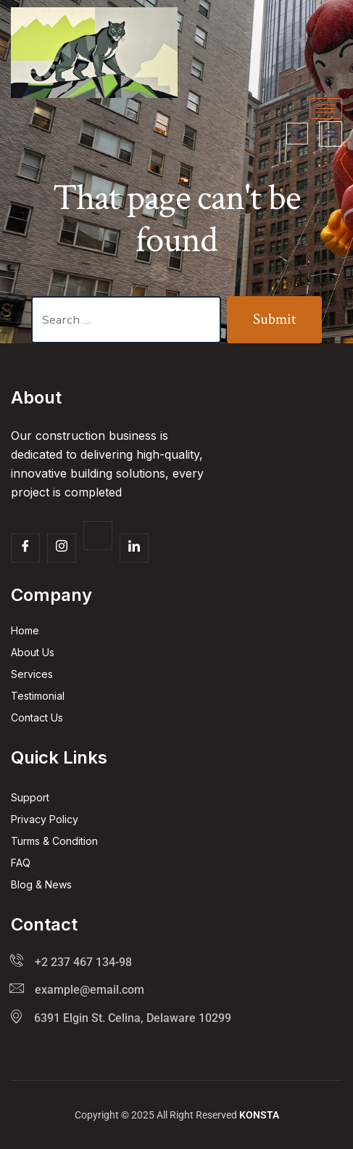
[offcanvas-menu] (330, 134)
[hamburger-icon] (326, 108)
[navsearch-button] (297, 133)
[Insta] (61, 548)
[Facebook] (25, 548)
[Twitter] (97, 535)
